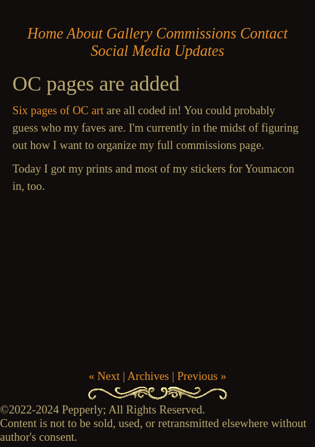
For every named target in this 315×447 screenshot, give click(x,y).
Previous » (201, 375)
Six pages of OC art (58, 110)
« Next (104, 375)
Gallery (130, 33)
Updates (199, 50)
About (85, 33)
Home (45, 33)
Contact (264, 33)
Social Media (131, 50)
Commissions (196, 33)
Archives (148, 375)
